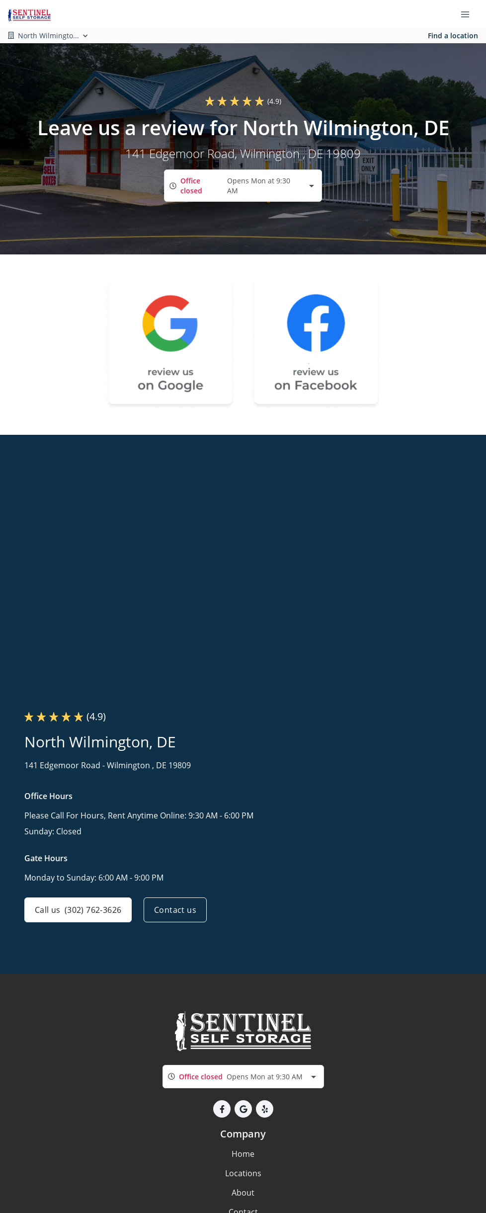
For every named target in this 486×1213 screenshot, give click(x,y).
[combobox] (243, 185)
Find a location (453, 35)
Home (243, 1153)
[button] (222, 1109)
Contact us (175, 909)
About (243, 1192)
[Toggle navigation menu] (469, 14)
